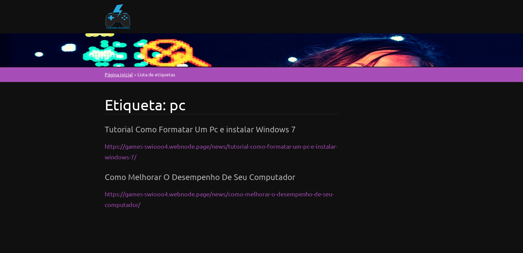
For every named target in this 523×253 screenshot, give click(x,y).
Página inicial (119, 74)
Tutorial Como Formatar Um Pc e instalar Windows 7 (200, 129)
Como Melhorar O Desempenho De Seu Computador (200, 177)
